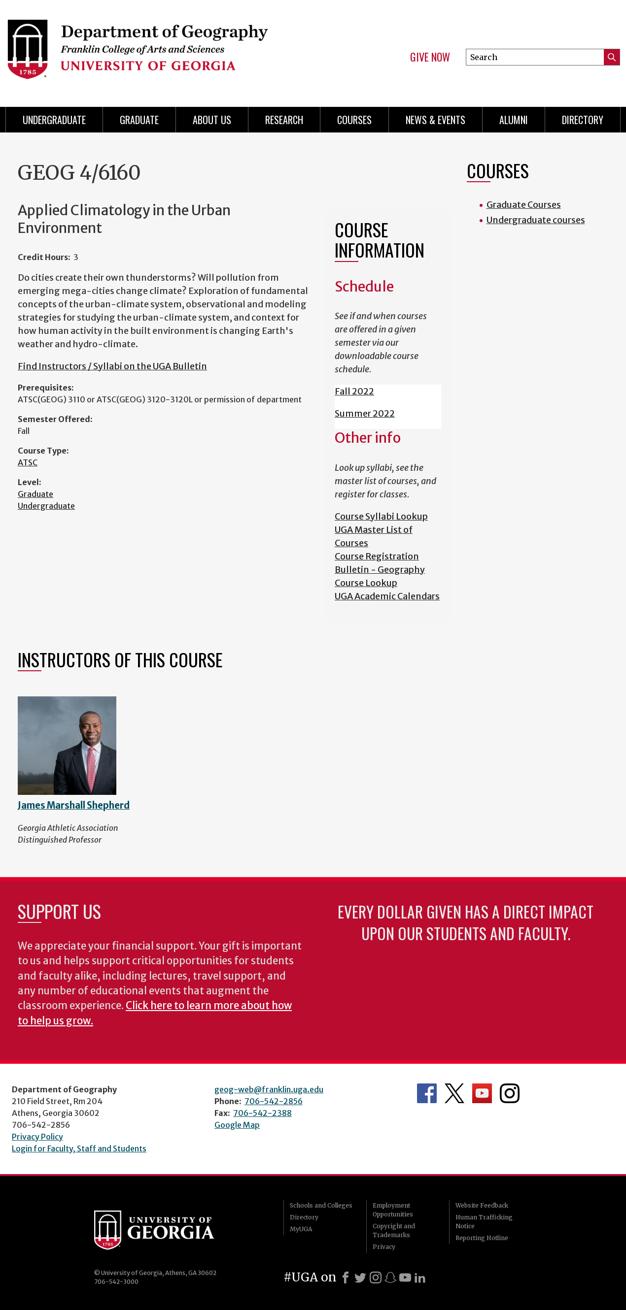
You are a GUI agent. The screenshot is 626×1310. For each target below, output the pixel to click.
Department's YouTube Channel (482, 1093)
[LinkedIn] (420, 1277)
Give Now (430, 57)
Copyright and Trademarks (394, 1230)
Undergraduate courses (536, 220)
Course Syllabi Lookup (381, 516)
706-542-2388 (262, 1113)
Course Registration (377, 556)
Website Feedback (481, 1205)
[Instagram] (376, 1277)
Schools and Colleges (321, 1205)
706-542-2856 (273, 1101)
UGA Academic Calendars (387, 596)
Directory (582, 119)
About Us (212, 119)
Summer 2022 (365, 413)
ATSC (27, 462)
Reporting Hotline (481, 1238)
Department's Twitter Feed (454, 1093)
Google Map (237, 1125)
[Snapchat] (390, 1277)
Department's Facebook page (427, 1093)
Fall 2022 (354, 391)
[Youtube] (405, 1277)
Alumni (513, 119)
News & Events (435, 119)
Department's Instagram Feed (510, 1093)
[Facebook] (345, 1277)
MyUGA (301, 1229)
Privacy (384, 1246)
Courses (354, 119)
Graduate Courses (524, 204)
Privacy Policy (37, 1137)
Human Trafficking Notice (484, 1221)
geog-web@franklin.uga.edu (268, 1089)
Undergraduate (54, 119)
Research (284, 119)
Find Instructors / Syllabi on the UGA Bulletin (112, 366)
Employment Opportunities (393, 1210)
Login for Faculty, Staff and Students (79, 1148)
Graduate (35, 494)
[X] (360, 1277)
